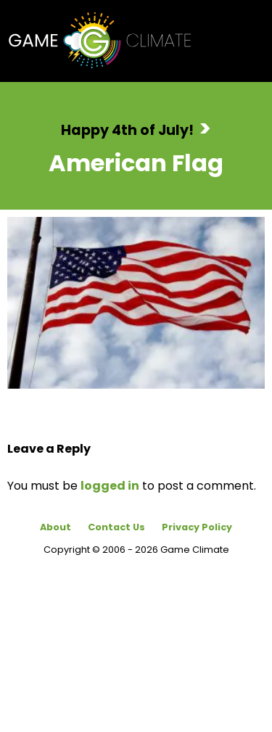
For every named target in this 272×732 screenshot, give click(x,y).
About (55, 527)
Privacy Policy (197, 527)
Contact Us (116, 527)
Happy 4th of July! (127, 130)
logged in (110, 485)
